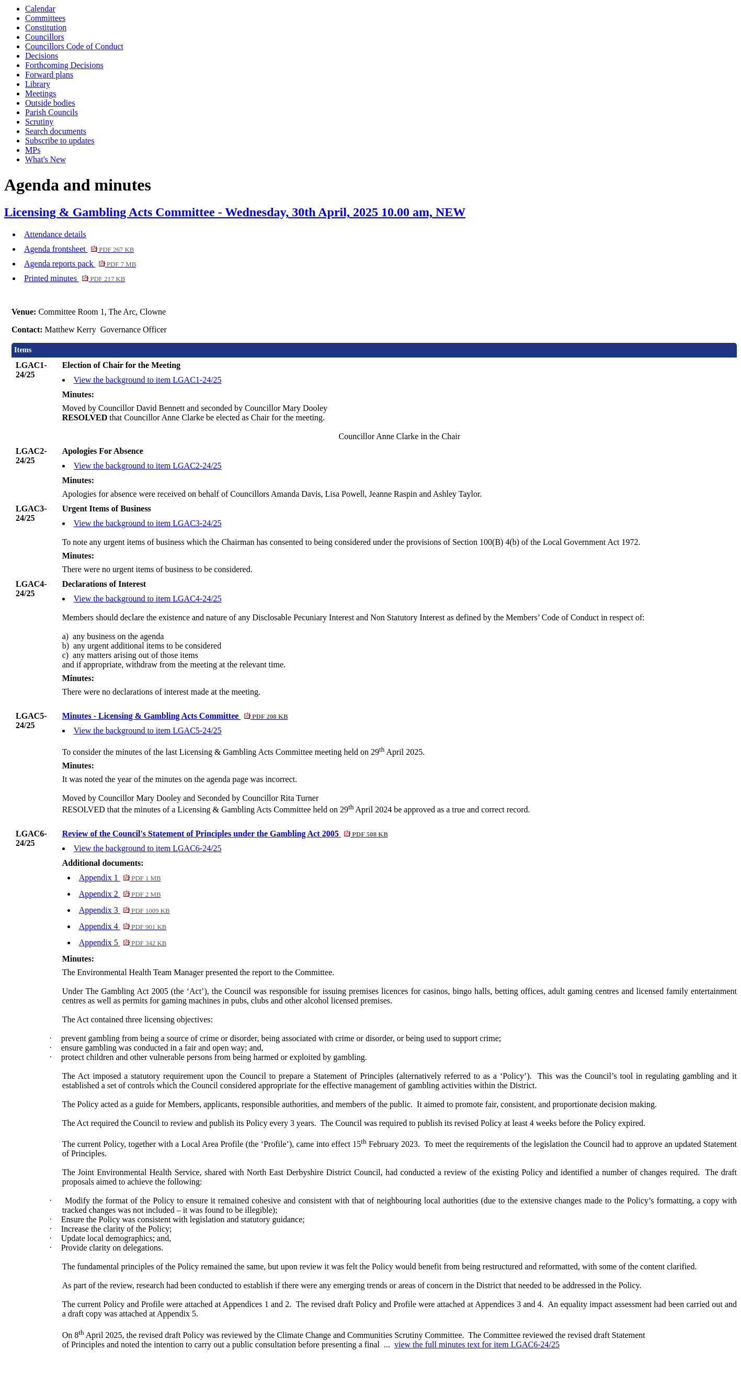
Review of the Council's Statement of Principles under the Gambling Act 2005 (225, 833)
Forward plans (49, 74)
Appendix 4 (123, 926)
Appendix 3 (124, 910)
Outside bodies (50, 102)
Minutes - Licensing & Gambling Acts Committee (175, 715)
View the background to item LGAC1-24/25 (148, 379)
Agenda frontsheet (79, 248)
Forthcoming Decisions (64, 65)
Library (37, 84)
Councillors (44, 36)
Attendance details (55, 234)
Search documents (55, 131)
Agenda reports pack (80, 263)
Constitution (45, 27)
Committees (45, 18)
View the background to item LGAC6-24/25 (148, 848)
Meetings (40, 93)
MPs (32, 150)
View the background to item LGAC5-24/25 (148, 730)
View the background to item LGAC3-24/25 (148, 523)
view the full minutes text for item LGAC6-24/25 (477, 1344)
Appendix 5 (123, 942)
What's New (45, 159)
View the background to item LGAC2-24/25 (148, 465)
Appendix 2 (120, 893)
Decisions (41, 55)
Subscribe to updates (59, 140)
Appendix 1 (120, 877)
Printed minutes (74, 278)
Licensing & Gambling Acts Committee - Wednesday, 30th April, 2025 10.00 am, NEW (234, 212)
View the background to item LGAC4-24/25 (148, 598)
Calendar (40, 8)
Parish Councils (51, 112)
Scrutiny (39, 121)
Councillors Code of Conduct (74, 46)
